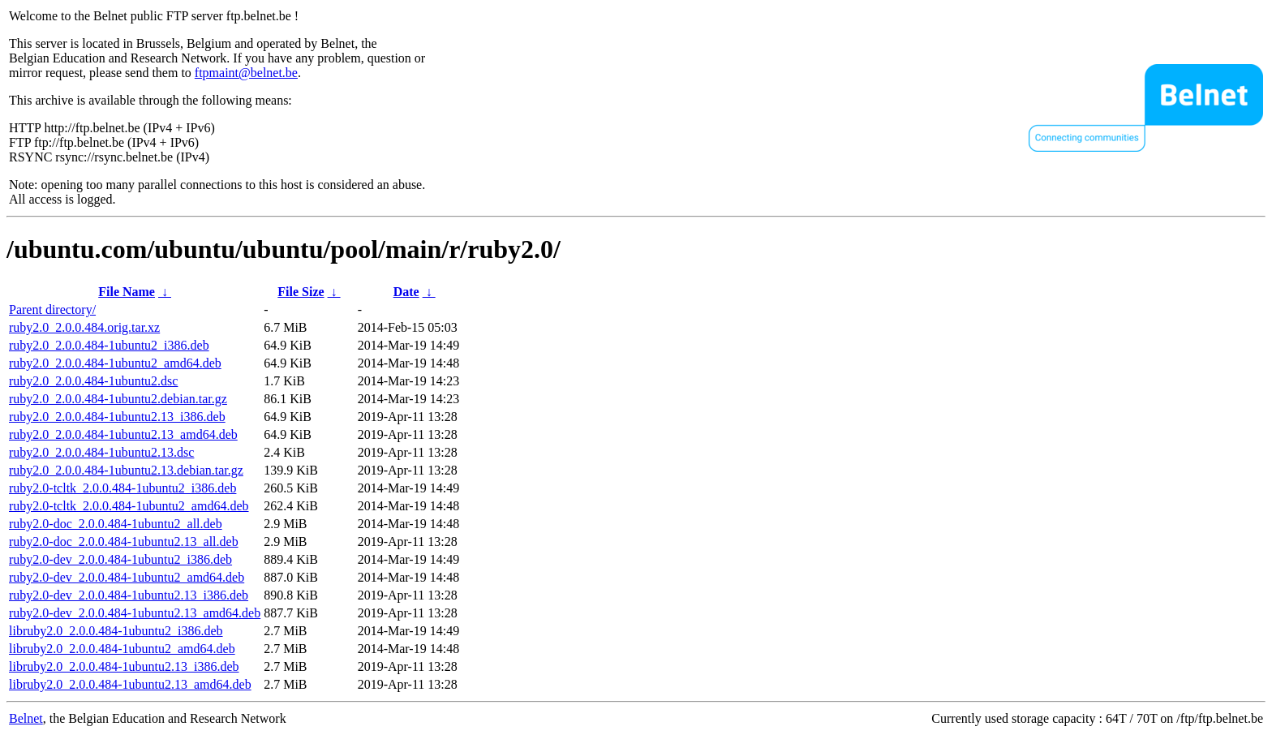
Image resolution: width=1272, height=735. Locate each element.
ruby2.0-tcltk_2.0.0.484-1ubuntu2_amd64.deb (129, 506)
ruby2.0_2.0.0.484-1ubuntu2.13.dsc (101, 452)
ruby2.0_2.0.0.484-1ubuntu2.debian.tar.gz (118, 399)
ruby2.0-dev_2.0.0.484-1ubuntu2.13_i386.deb (128, 595)
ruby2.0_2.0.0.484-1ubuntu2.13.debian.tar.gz (126, 470)
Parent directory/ (52, 309)
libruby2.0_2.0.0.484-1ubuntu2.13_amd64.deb (130, 684)
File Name (126, 292)
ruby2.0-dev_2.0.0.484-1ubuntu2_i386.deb (120, 559)
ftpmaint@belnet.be (246, 73)
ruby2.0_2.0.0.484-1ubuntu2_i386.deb (109, 345)
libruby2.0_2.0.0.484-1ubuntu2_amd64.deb (122, 648)
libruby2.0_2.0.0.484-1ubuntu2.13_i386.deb (124, 666)
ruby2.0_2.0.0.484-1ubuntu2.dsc (93, 381)
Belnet (26, 718)
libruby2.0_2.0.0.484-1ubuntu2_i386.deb (116, 631)
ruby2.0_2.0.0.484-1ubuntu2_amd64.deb (115, 363)
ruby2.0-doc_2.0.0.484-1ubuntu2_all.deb (115, 524)
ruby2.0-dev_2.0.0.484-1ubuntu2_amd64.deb (126, 577)
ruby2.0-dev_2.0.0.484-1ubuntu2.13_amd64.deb (134, 613)
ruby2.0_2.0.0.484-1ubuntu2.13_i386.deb (117, 416)
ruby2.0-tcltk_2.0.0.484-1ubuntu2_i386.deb (122, 488)
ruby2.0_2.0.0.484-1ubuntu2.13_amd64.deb (123, 434)
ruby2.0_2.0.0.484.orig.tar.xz (84, 327)
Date (406, 292)
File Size (300, 292)
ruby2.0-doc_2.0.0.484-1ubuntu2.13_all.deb (123, 541)
